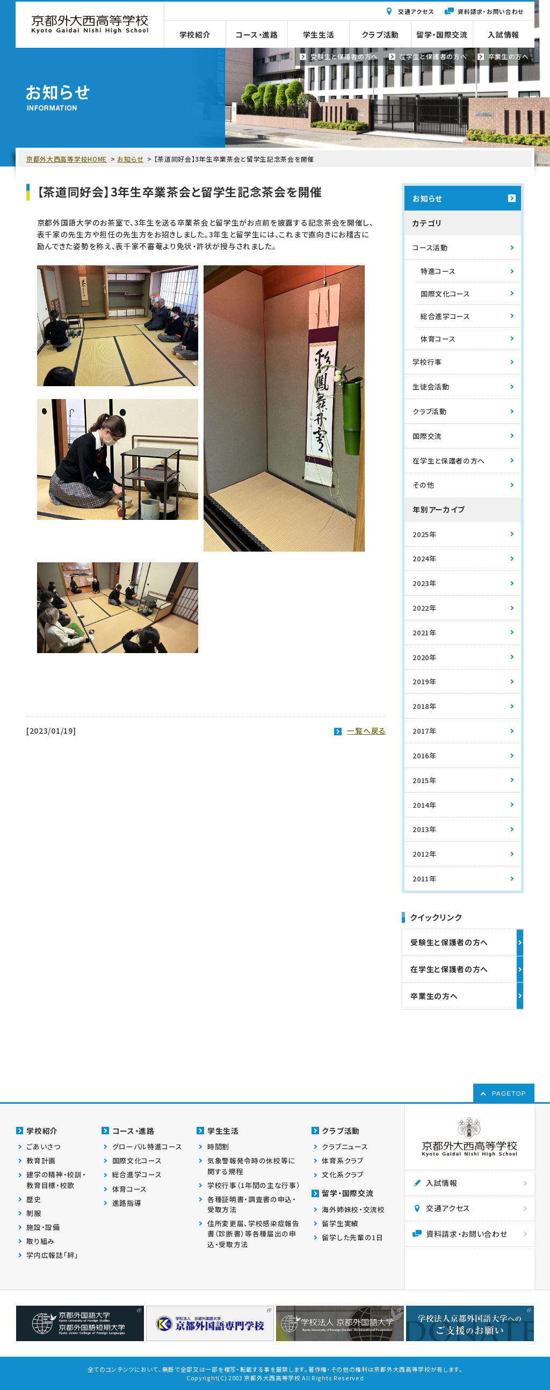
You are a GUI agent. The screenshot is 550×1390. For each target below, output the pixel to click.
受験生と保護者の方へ (449, 942)
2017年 (424, 731)
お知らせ (130, 158)
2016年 (424, 755)
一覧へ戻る (366, 730)
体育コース (438, 339)
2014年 (424, 805)
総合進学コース (446, 316)
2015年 (424, 780)
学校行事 (427, 362)
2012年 (424, 854)
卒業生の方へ (434, 995)
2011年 (424, 878)
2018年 (424, 706)
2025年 (424, 534)
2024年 (424, 558)
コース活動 (429, 247)
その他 (423, 485)
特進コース (438, 271)
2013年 (424, 829)
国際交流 (427, 436)
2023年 (424, 583)
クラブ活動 (429, 411)
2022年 (424, 608)
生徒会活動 (430, 386)
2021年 (424, 632)
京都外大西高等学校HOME (66, 158)
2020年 (424, 657)
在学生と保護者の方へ (448, 460)
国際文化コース (446, 293)
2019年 (424, 681)
